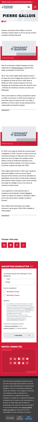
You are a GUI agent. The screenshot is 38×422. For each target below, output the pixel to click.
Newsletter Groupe (13, 292)
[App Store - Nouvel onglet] (23, 363)
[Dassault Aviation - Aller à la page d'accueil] (7, 7)
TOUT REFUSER (19, 418)
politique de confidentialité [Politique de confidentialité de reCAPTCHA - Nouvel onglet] (11, 326)
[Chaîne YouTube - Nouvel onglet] (27, 358)
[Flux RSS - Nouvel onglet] (19, 363)
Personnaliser (10, 418)
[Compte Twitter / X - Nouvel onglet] (10, 358)
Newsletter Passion (13, 295)
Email (8, 279)
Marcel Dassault (17, 68)
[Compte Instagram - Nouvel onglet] (23, 358)
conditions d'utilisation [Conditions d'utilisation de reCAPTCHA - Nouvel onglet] (8, 328)
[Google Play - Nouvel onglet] (27, 363)
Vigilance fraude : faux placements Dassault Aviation (16, 2)
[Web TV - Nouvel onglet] (10, 363)
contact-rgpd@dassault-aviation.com (15, 319)
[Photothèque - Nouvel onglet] (14, 363)
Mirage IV (29, 193)
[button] (19, 50)
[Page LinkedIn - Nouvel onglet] (14, 358)
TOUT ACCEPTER (28, 418)
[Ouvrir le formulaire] (28, 7)
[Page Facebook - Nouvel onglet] (19, 358)
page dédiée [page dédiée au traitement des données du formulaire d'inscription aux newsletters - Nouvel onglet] (28, 308)
